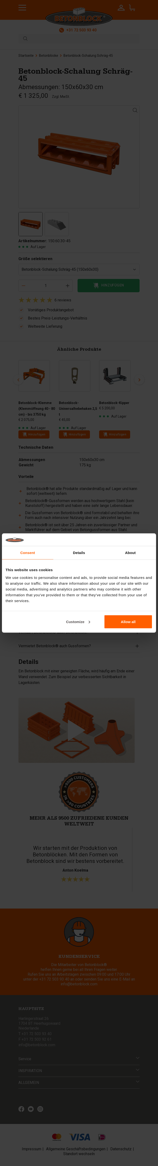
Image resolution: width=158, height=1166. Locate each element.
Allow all (128, 621)
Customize (78, 621)
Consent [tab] (27, 553)
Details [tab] (79, 553)
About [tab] (130, 553)
